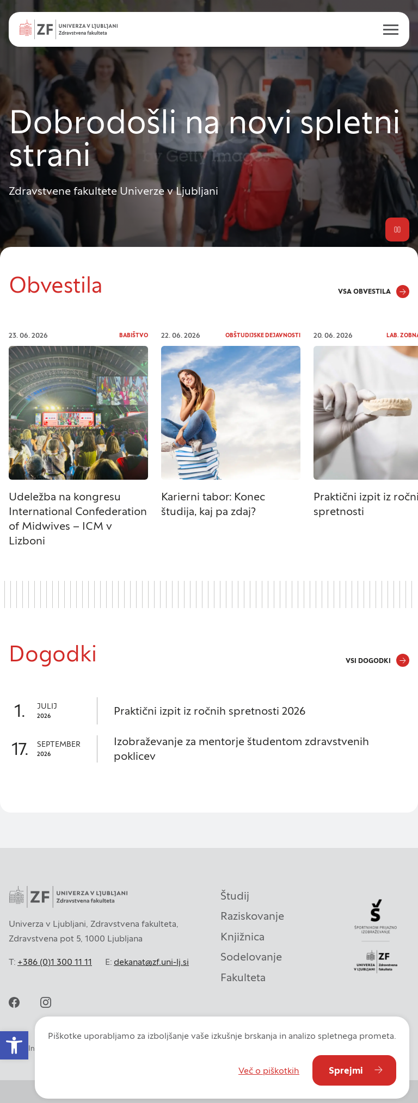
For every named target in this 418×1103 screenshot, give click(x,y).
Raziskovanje (252, 916)
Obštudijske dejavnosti (262, 335)
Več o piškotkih (268, 1070)
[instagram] (45, 1002)
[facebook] (14, 1002)
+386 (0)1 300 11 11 (54, 961)
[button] (14, 1045)
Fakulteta (243, 977)
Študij (234, 896)
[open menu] (386, 29)
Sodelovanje (251, 957)
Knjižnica (242, 937)
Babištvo (133, 335)
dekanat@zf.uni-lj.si (151, 961)
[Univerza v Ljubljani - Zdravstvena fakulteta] (69, 29)
